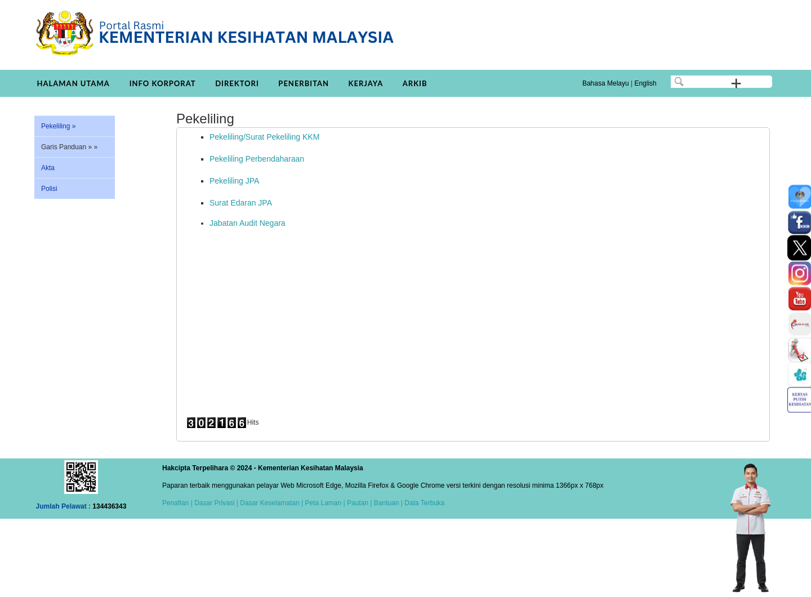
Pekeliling (58, 126)
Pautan (357, 503)
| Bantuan (383, 503)
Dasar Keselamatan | (270, 503)
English (645, 83)
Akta (48, 168)
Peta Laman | (325, 503)
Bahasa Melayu (605, 83)
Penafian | (177, 503)
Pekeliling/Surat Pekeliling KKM (264, 136)
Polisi (49, 189)
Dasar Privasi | (215, 503)
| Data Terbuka (422, 503)
